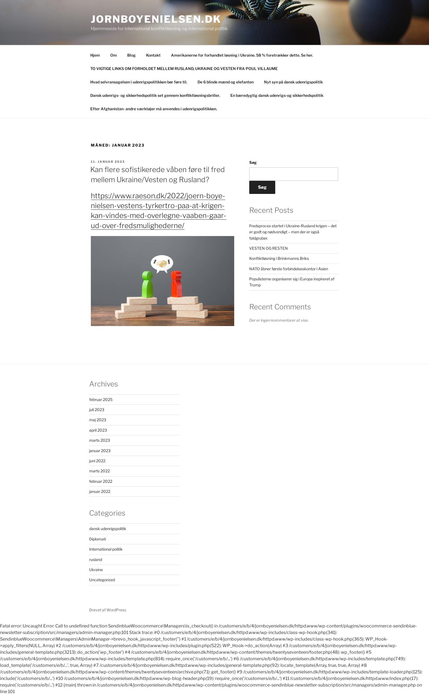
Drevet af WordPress (107, 609)
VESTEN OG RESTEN (268, 248)
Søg (253, 162)
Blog (131, 55)
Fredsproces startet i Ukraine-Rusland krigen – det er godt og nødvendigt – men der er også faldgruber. (293, 231)
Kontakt (153, 55)
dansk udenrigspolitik (107, 528)
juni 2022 (97, 460)
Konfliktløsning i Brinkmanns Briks (279, 258)
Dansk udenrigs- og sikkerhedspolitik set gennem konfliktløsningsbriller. (155, 95)
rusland (95, 559)
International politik (106, 549)
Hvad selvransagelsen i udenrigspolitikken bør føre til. (138, 82)
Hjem (95, 55)
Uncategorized (102, 579)
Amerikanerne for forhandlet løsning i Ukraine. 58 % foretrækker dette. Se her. (242, 55)
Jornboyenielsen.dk (156, 19)
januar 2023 (100, 450)
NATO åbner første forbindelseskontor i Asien (288, 268)
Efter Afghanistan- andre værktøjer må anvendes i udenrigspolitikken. (153, 108)
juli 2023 (96, 409)
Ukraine (96, 569)
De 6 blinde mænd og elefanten (226, 82)
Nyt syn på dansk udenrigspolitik (293, 82)
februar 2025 (100, 399)
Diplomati (97, 539)
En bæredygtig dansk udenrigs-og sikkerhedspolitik (276, 95)
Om (113, 55)
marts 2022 (99, 471)
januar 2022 (99, 491)
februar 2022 (100, 481)
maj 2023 (97, 419)
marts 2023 (99, 440)
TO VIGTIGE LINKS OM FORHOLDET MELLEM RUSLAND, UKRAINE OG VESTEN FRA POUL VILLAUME (184, 68)
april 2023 (98, 430)
